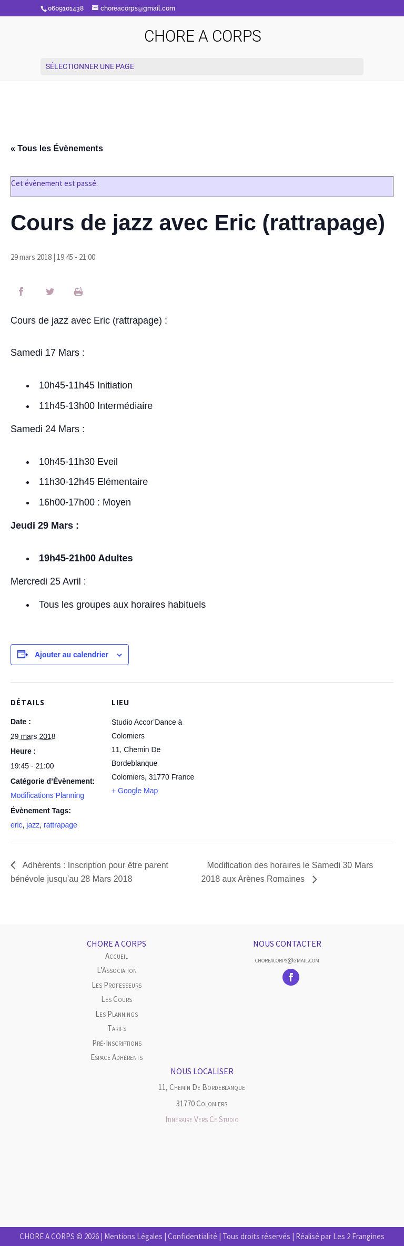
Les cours (116, 999)
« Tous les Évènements (57, 148)
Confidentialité (192, 1236)
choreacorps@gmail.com (287, 960)
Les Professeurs (117, 985)
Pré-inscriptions (117, 1043)
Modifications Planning (47, 795)
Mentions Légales (133, 1236)
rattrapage (60, 825)
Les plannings (116, 1014)
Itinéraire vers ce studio (202, 1119)
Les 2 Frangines (359, 1236)
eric (17, 825)
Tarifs (116, 1028)
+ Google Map (135, 790)
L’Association (117, 970)
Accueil (116, 956)
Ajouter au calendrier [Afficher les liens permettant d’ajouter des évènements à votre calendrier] (71, 654)
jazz (32, 825)
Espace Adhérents (116, 1057)
